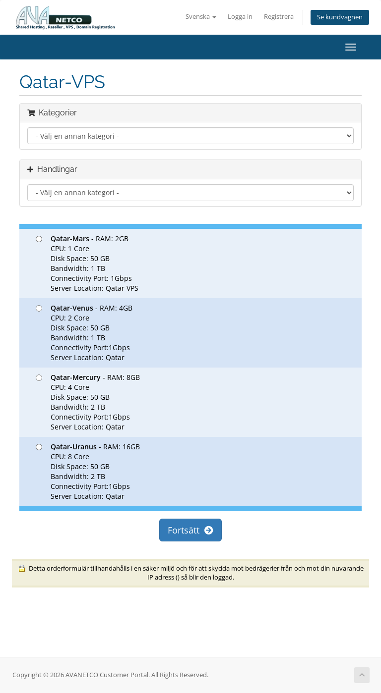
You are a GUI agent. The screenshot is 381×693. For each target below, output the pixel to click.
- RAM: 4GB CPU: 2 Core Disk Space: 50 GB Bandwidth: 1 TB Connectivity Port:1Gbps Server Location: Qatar (84, 332)
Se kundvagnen (340, 17)
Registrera (279, 16)
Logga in (240, 16)
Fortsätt (190, 530)
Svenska (201, 16)
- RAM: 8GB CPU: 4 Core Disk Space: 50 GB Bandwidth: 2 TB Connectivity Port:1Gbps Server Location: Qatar (88, 402)
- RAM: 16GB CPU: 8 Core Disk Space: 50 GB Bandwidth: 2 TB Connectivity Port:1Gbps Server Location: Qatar (88, 471)
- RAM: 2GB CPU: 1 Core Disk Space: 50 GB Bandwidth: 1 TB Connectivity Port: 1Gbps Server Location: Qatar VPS (87, 263)
